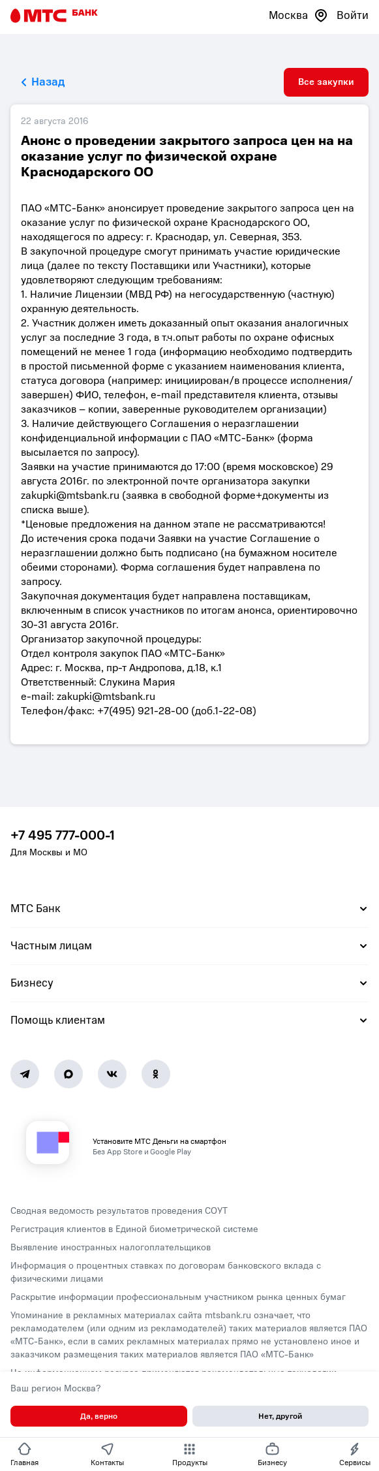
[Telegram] (24, 1074)
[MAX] (68, 1074)
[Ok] (156, 1074)
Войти (353, 15)
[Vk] (112, 1074)
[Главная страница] (54, 15)
